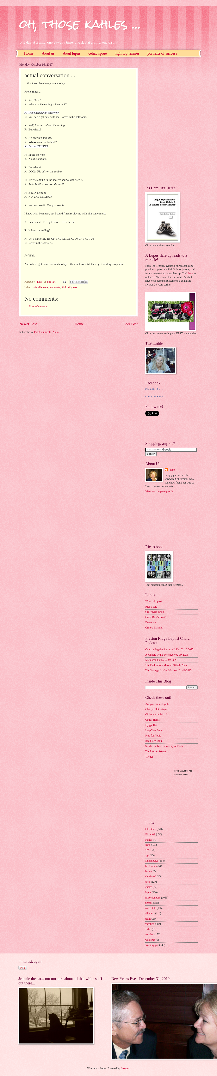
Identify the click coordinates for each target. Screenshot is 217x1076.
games (148, 887)
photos (148, 902)
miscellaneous (40, 287)
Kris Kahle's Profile (154, 389)
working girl (152, 945)
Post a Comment (38, 306)
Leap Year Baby (154, 730)
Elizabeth (150, 834)
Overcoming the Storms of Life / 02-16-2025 (169, 649)
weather (149, 934)
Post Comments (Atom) (46, 332)
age (147, 855)
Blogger (125, 1068)
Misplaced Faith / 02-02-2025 (161, 659)
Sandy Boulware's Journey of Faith (164, 746)
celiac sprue (97, 53)
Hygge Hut (151, 725)
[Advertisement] (160, 121)
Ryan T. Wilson (153, 740)
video (148, 929)
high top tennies (127, 53)
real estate (54, 287)
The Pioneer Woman (156, 751)
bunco (148, 871)
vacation (149, 924)
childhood (150, 876)
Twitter (149, 756)
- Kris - (173, 469)
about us (47, 53)
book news (151, 866)
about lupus (71, 53)
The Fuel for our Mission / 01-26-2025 (166, 665)
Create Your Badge (154, 396)
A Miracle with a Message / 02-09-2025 (166, 654)
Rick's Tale (151, 606)
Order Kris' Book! (155, 611)
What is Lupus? (153, 601)
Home (29, 53)
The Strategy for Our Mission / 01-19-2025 (168, 670)
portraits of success (162, 53)
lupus (148, 892)
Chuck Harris (152, 719)
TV (147, 850)
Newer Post (28, 324)
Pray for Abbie (153, 735)
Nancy (148, 839)
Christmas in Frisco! (156, 714)
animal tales (151, 860)
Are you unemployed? (157, 704)
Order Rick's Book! (155, 617)
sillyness (72, 287)
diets (147, 881)
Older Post (130, 324)
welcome (150, 939)
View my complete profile (159, 491)
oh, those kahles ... (80, 24)
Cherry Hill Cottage (156, 709)
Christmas (150, 829)
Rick (64, 287)
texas (148, 918)
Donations (150, 622)
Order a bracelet (154, 627)
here (190, 273)
